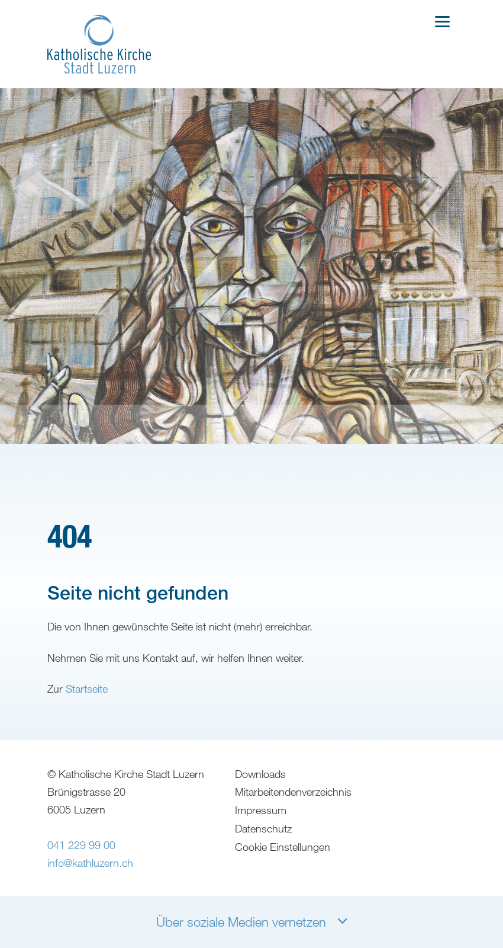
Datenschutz (264, 856)
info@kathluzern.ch (90, 891)
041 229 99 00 (81, 873)
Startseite (87, 709)
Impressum (261, 838)
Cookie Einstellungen (283, 873)
